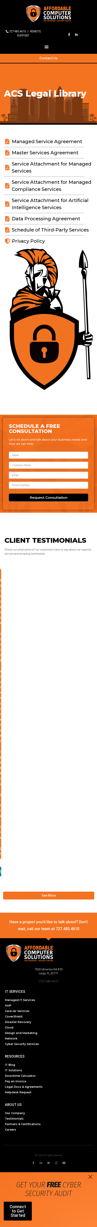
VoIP (8, 1005)
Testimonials (14, 1118)
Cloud (9, 1027)
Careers (10, 1129)
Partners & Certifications (23, 1124)
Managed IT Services (20, 1000)
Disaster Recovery (18, 1022)
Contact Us (48, 58)
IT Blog (10, 1065)
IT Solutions (13, 1070)
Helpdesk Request (18, 1092)
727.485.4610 (18, 31)
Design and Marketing (21, 1033)
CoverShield (13, 1016)
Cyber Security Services (22, 1044)
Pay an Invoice (15, 1081)
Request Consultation (48, 498)
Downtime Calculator (20, 1076)
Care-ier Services (17, 1011)
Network (11, 1038)
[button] (46, 46)
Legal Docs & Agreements (24, 1087)
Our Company (15, 1113)
